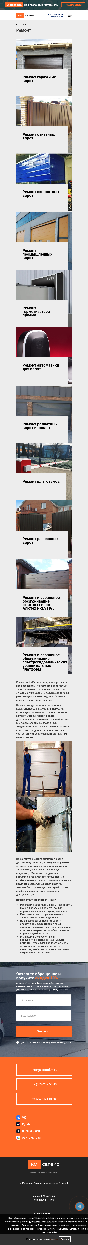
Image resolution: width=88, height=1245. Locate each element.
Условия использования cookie (43, 1239)
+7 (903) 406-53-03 (56, 17)
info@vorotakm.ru (44, 1070)
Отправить (44, 1031)
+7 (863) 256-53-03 (54, 14)
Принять (65, 1239)
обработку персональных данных (56, 1043)
